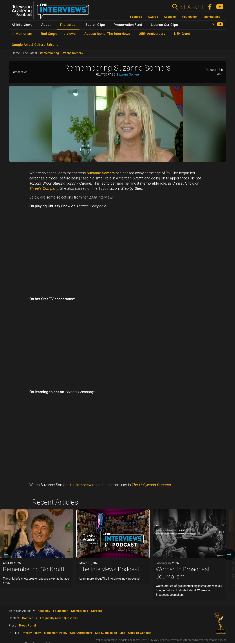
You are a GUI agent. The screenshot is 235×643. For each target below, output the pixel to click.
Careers (96, 611)
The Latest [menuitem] (68, 25)
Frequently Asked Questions (59, 618)
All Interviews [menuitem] (22, 25)
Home (16, 53)
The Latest (30, 53)
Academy (170, 17)
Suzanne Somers (128, 74)
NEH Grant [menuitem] (182, 34)
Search (191, 7)
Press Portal (27, 625)
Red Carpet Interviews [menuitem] (58, 34)
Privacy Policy (31, 633)
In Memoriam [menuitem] (22, 34)
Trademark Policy (55, 633)
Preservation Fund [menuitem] (128, 25)
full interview (80, 485)
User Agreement (81, 633)
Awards (153, 17)
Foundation (190, 17)
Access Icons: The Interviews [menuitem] (107, 34)
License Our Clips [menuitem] (164, 25)
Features (136, 17)
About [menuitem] (46, 25)
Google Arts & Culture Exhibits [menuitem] (35, 45)
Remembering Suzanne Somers (61, 53)
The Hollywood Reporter (151, 485)
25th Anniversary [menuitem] (152, 34)
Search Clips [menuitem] (95, 25)
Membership (211, 17)
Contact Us (29, 618)
